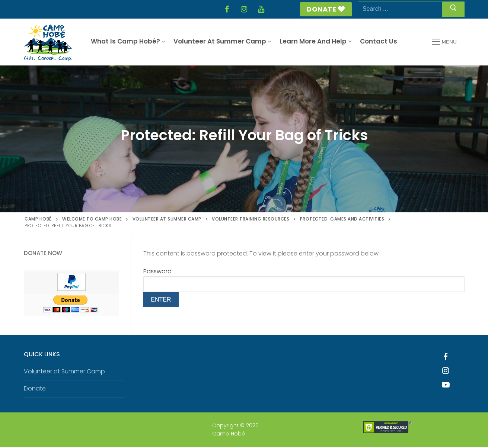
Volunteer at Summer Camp (64, 371)
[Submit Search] (453, 9)
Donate (326, 9)
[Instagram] (244, 9)
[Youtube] (445, 385)
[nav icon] (444, 42)
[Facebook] (227, 9)
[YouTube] (261, 9)
